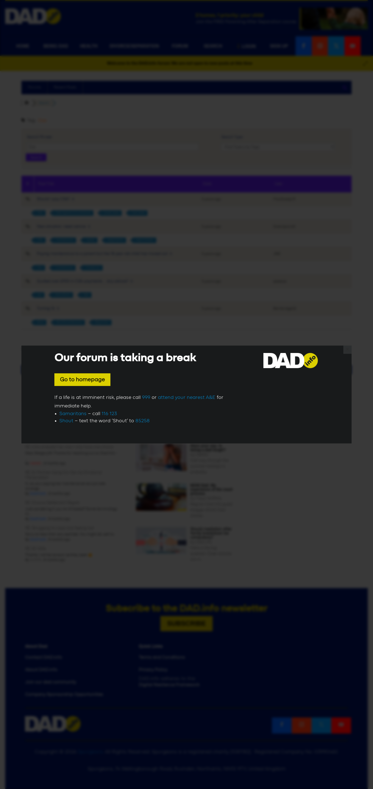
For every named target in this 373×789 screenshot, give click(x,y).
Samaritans (73, 413)
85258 (142, 420)
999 (146, 397)
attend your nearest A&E (186, 397)
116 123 (109, 413)
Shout (66, 420)
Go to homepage (82, 379)
